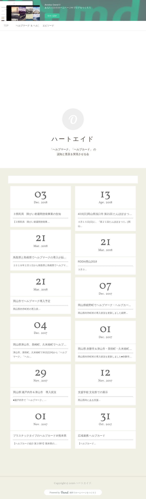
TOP (6, 25)
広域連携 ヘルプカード (95, 433)
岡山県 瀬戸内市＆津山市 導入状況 (36, 390)
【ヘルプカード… (92, 439)
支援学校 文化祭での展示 (96, 390)
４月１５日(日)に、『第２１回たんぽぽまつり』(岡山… (104, 219)
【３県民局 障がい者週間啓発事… (34, 218)
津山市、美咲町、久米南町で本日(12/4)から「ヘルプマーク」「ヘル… (40, 349)
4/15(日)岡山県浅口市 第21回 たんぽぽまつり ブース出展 (105, 212)
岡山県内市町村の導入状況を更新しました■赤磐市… (104, 352)
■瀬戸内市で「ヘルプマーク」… (33, 395)
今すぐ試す (52, 16)
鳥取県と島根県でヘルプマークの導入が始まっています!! (41, 255)
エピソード (48, 25)
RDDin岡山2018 (92, 259)
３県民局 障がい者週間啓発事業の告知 (38, 212)
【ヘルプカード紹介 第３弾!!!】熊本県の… (37, 439)
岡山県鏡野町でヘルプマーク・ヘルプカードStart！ (105, 303)
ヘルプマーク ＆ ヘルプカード (27, 25)
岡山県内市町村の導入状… (30, 305)
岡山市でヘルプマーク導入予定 (34, 299)
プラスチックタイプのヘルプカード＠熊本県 (40, 433)
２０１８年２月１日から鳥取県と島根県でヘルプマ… (40, 261)
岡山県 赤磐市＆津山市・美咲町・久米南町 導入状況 (105, 346)
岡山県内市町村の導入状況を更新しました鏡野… (103, 308)
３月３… (88, 265)
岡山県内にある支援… (94, 395)
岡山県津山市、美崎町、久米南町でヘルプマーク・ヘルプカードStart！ (40, 343)
